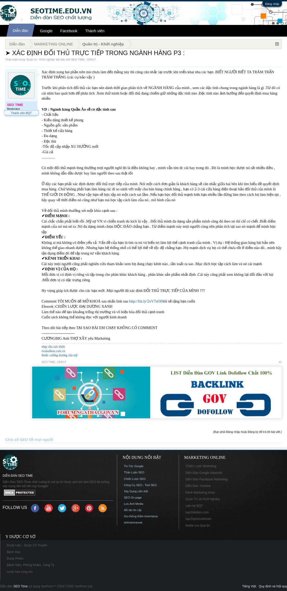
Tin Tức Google (133, 466)
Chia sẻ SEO (16, 440)
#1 (280, 362)
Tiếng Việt (249, 586)
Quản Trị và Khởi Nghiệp (202, 499)
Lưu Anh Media (133, 503)
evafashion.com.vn (53, 351)
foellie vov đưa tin (197, 525)
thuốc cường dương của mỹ (59, 355)
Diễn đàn (20, 30)
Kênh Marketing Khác (200, 492)
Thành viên (94, 31)
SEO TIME (78, 59)
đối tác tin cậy (133, 510)
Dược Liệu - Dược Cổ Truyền (27, 545)
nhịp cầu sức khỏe (53, 346)
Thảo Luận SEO (134, 472)
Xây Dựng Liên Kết (136, 491)
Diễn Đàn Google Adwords (203, 473)
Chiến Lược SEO (135, 478)
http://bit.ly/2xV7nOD (146, 301)
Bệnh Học (14, 552)
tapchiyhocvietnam (198, 519)
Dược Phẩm (15, 558)
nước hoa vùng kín (20, 572)
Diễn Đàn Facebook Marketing (206, 479)
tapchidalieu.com (197, 512)
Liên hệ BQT (194, 506)
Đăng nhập (272, 3)
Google (46, 31)
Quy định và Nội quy (273, 586)
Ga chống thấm (134, 516)
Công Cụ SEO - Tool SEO (140, 485)
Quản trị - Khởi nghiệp (40, 59)
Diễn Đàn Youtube (198, 486)
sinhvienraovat (133, 522)
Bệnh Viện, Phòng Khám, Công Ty (30, 565)
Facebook (68, 31)
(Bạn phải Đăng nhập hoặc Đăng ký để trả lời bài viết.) (247, 431)
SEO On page (133, 497)
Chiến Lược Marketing (200, 466)
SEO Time (21, 586)
